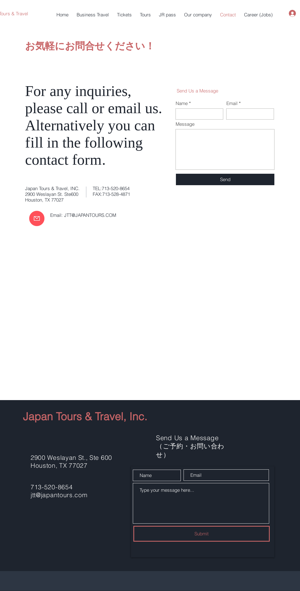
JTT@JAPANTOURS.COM (90, 215)
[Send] (225, 179)
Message (185, 124)
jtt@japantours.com (59, 495)
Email (232, 103)
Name (182, 103)
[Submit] (201, 534)
